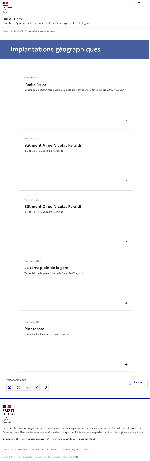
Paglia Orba (35, 84)
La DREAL (18, 31)
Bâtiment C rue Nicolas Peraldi (52, 206)
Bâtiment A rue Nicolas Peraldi (52, 145)
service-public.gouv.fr (34, 439)
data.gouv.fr (85, 439)
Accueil (6, 31)
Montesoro (34, 329)
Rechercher (139, 4)
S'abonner (137, 384)
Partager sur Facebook (9, 387)
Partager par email (36, 387)
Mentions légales (71, 449)
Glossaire (22, 449)
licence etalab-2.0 (67, 456)
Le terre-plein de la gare (46, 268)
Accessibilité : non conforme (45, 449)
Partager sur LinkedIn (27, 387)
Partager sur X (18, 387)
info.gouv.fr (9, 439)
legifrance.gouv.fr (62, 439)
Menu (145, 4)
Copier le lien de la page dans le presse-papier (45, 387)
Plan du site (8, 449)
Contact (87, 449)
